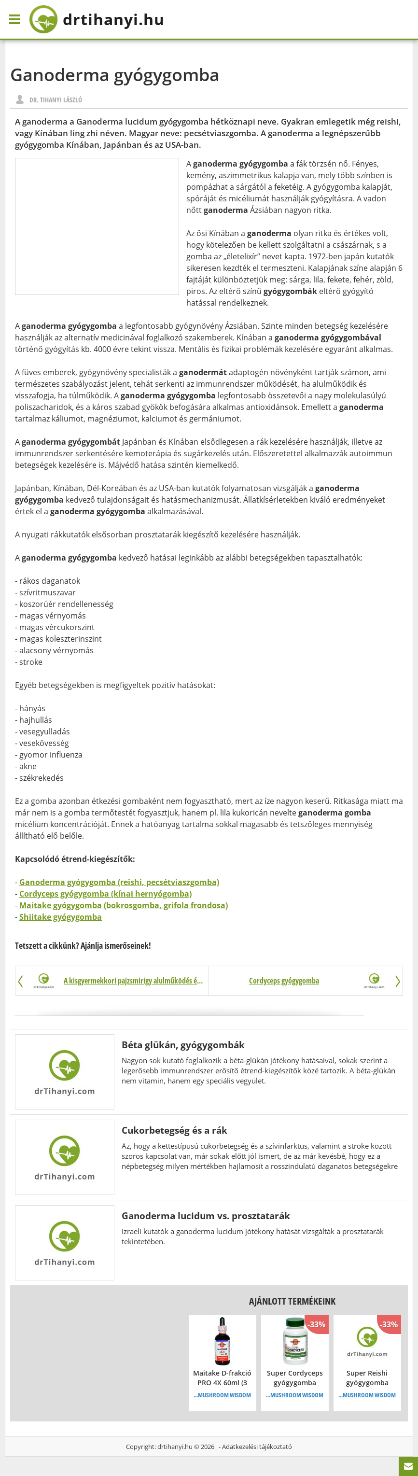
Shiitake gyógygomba (60, 917)
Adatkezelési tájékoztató (257, 1446)
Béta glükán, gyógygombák (183, 1045)
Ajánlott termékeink (292, 1300)
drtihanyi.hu (175, 1446)
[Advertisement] (97, 226)
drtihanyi (97, 19)
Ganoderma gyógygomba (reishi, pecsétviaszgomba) (119, 882)
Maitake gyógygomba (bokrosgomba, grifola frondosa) (123, 905)
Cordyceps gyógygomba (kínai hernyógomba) (105, 893)
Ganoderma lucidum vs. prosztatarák (206, 1215)
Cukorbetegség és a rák (174, 1130)
